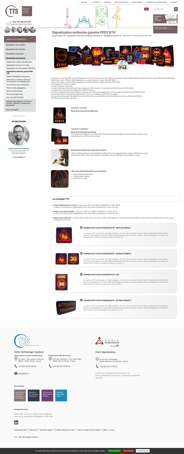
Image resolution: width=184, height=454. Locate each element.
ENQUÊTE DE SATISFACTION (157, 2)
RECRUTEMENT (137, 2)
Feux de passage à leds (14, 94)
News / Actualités (12, 110)
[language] (146, 9)
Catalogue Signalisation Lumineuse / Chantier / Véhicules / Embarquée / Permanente (19, 103)
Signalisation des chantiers (15, 45)
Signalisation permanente (15, 58)
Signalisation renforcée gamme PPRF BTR (20, 68)
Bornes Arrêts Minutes (14, 91)
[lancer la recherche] (176, 9)
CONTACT (174, 2)
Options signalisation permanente (18, 76)
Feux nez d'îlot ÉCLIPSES (14, 97)
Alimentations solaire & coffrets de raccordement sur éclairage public (18, 80)
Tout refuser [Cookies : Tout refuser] (128, 451)
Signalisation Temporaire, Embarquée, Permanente (84, 36)
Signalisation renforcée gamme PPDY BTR (19, 72)
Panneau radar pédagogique (16, 88)
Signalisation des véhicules (15, 49)
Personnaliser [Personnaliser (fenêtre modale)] (143, 451)
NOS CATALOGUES (121, 2)
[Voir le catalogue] (165, 18)
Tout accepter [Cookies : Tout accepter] (114, 451)
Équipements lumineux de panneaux (19, 62)
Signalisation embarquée (15, 54)
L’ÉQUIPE (107, 2)
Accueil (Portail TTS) (59, 36)
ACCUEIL (84, 2)
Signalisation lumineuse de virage (17, 65)
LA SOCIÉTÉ (96, 2)
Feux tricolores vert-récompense (17, 85)
